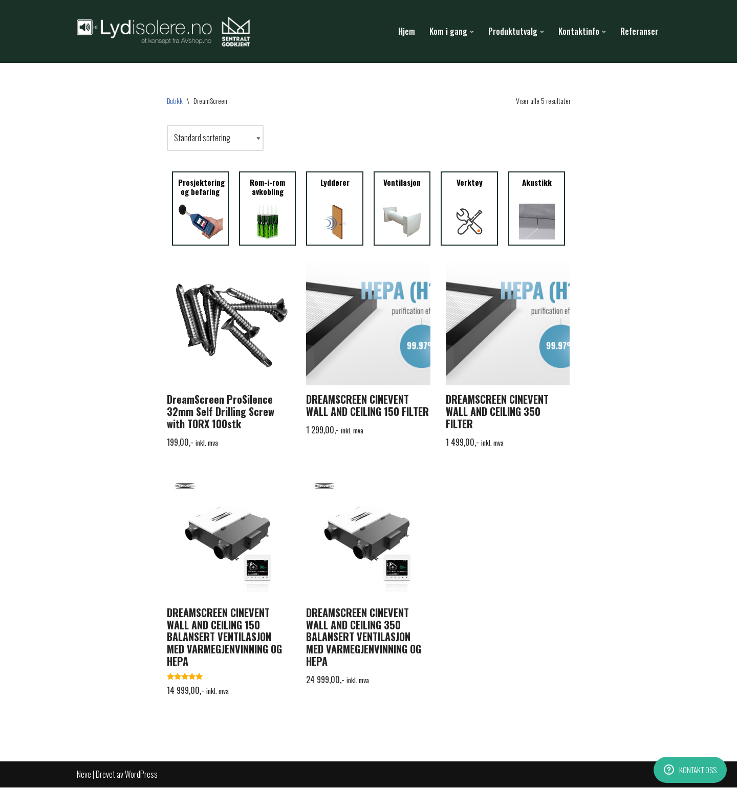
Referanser (639, 31)
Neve (84, 775)
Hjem (406, 31)
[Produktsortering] (215, 138)
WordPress (141, 775)
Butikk (175, 100)
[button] (472, 32)
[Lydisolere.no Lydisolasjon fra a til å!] (166, 32)
